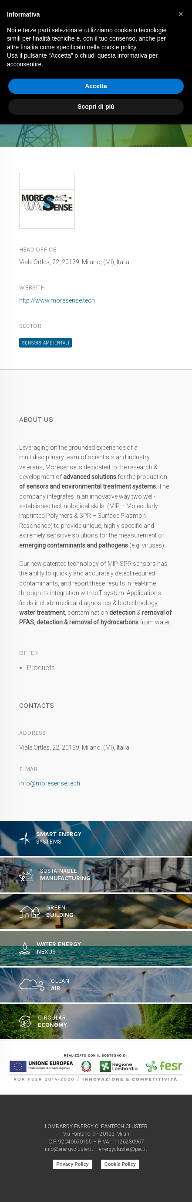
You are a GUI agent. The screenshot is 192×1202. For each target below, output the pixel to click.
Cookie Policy (120, 1164)
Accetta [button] (96, 86)
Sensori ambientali (45, 343)
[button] (181, 14)
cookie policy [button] (118, 47)
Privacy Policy (72, 1164)
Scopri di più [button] (96, 106)
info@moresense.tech (49, 783)
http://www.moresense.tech (57, 300)
